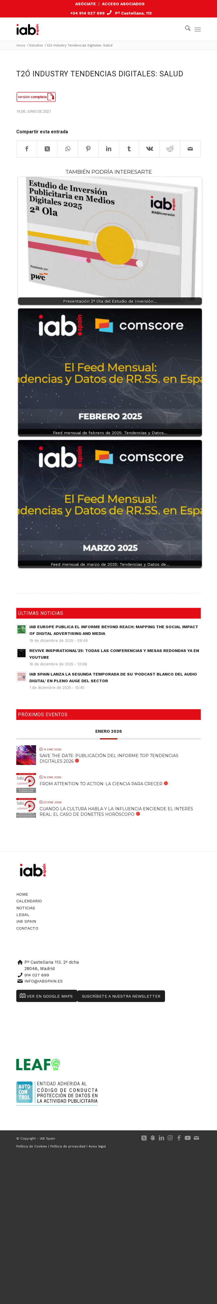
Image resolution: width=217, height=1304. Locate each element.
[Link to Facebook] (179, 1138)
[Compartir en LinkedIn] (108, 149)
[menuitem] (85, 4)
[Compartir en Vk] (149, 149)
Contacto (27, 928)
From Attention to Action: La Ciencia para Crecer (101, 783)
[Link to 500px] (152, 1138)
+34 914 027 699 (87, 13)
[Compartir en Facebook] (27, 149)
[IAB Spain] (32, 29)
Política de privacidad (67, 1146)
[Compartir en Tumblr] (129, 149)
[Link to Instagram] (170, 1138)
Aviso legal (97, 1146)
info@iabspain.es (43, 981)
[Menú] (198, 29)
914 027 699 (36, 975)
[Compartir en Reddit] (170, 149)
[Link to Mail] (196, 1138)
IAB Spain (26, 921)
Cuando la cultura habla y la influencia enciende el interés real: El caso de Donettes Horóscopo (116, 811)
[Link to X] (144, 1138)
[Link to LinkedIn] (161, 1138)
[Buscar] (185, 29)
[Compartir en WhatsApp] (68, 149)
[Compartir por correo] (190, 149)
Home (22, 894)
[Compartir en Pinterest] (88, 149)
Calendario (29, 901)
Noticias (25, 908)
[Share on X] (47, 149)
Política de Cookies (31, 1146)
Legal (23, 914)
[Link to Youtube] (187, 1138)
